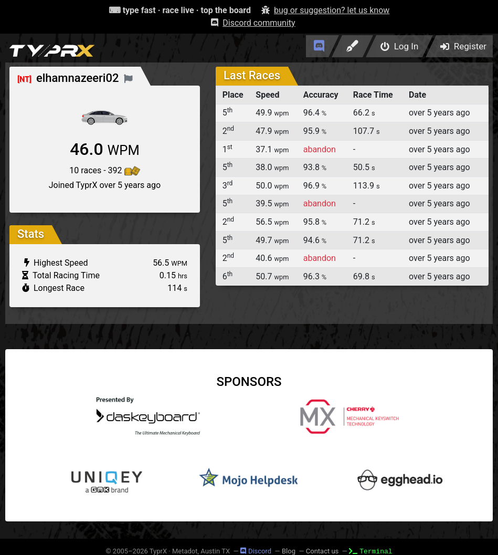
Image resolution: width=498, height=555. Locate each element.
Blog (288, 551)
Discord (255, 551)
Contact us (322, 551)
